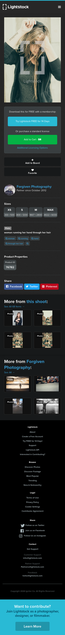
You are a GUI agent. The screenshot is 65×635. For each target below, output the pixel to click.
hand (34, 238)
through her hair (14, 243)
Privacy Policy (32, 502)
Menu (59, 7)
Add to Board (32, 162)
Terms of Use (32, 497)
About (32, 431)
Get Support (32, 548)
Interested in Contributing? (32, 454)
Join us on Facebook (35, 530)
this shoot (37, 301)
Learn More (32, 626)
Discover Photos (32, 466)
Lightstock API (32, 449)
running (23, 238)
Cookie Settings (32, 506)
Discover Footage (32, 471)
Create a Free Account (32, 436)
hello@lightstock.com (32, 575)
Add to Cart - (32, 139)
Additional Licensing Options (32, 148)
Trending (32, 480)
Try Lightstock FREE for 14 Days (33, 121)
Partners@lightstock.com (32, 566)
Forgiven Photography (34, 186)
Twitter (31, 286)
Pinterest (49, 286)
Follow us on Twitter (34, 525)
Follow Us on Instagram (35, 535)
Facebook (14, 286)
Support (32, 445)
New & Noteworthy (32, 484)
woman (10, 238)
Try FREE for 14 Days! (32, 440)
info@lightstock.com (32, 557)
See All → (9, 372)
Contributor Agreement (33, 510)
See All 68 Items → (14, 306)
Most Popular (32, 475)
